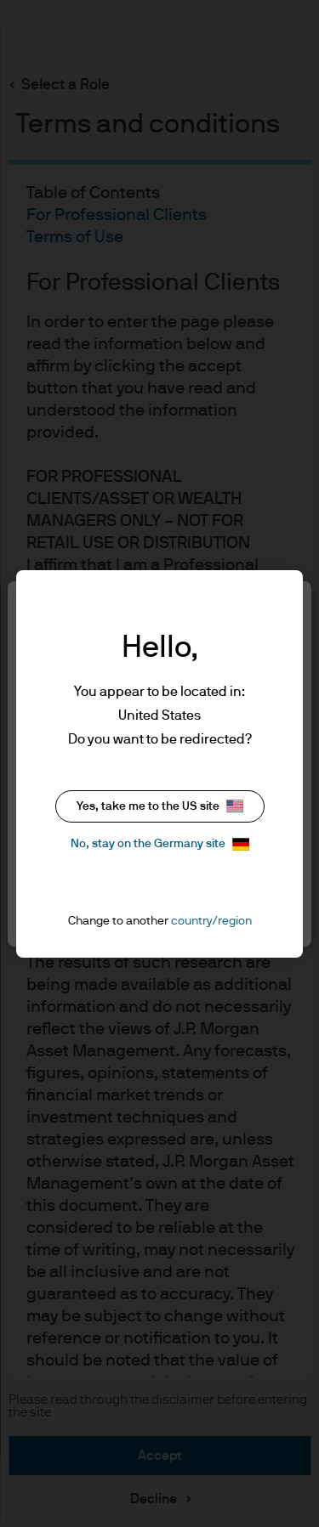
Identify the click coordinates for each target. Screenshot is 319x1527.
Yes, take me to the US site (160, 806)
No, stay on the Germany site (160, 844)
